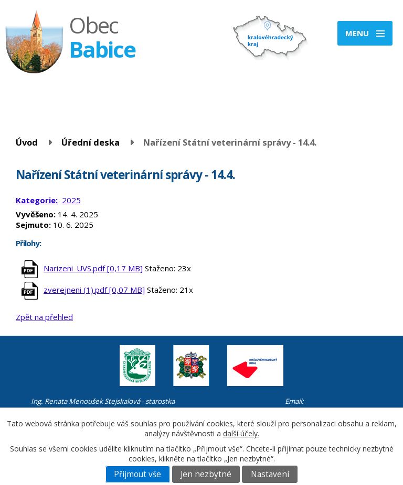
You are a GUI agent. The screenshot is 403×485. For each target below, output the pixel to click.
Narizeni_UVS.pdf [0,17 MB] (93, 268)
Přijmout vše (137, 474)
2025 (71, 200)
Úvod (27, 142)
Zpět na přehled (44, 317)
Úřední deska (90, 142)
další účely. (241, 433)
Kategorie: (37, 200)
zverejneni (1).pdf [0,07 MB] (94, 289)
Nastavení (270, 474)
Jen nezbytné (206, 474)
